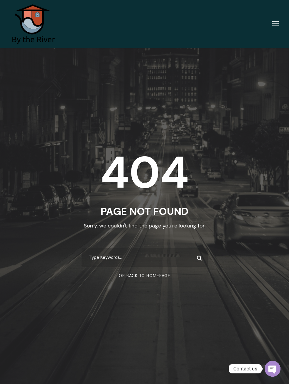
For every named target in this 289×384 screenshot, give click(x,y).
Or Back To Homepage (144, 275)
